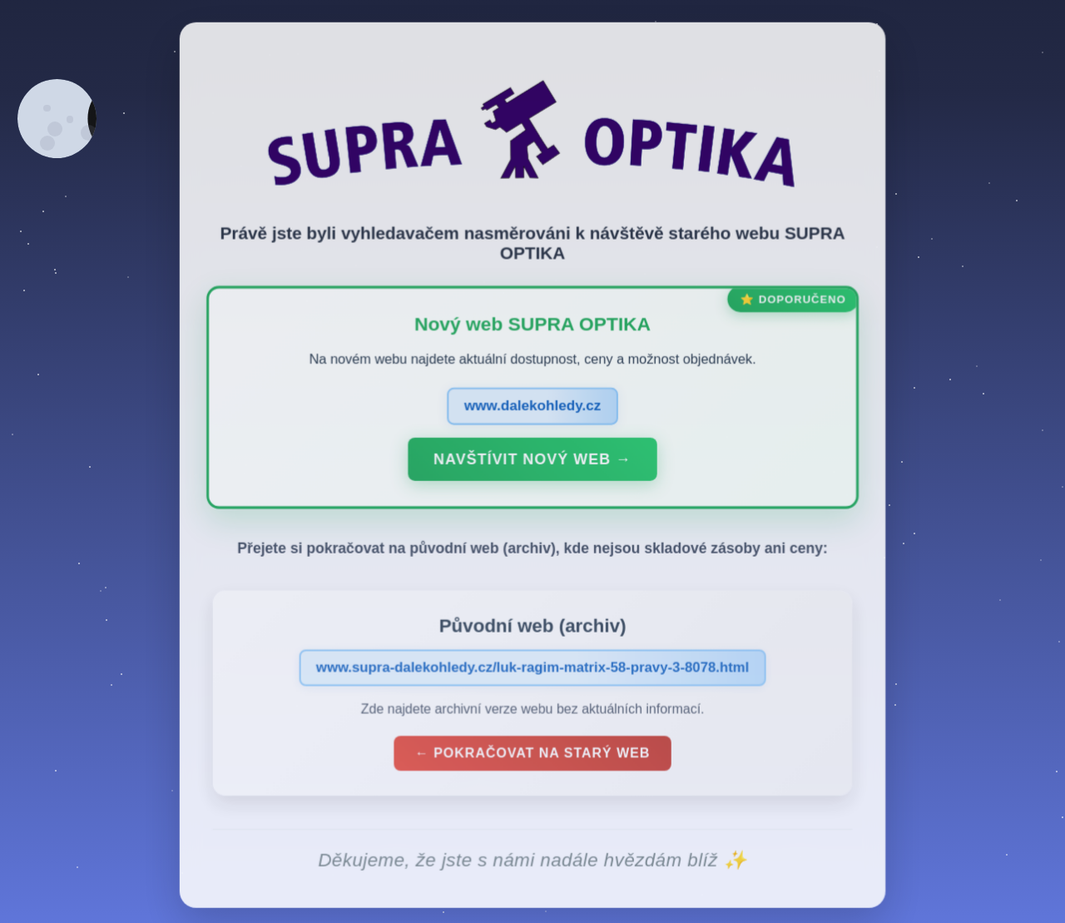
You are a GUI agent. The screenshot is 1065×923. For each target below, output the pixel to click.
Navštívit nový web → (532, 462)
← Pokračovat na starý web (532, 757)
